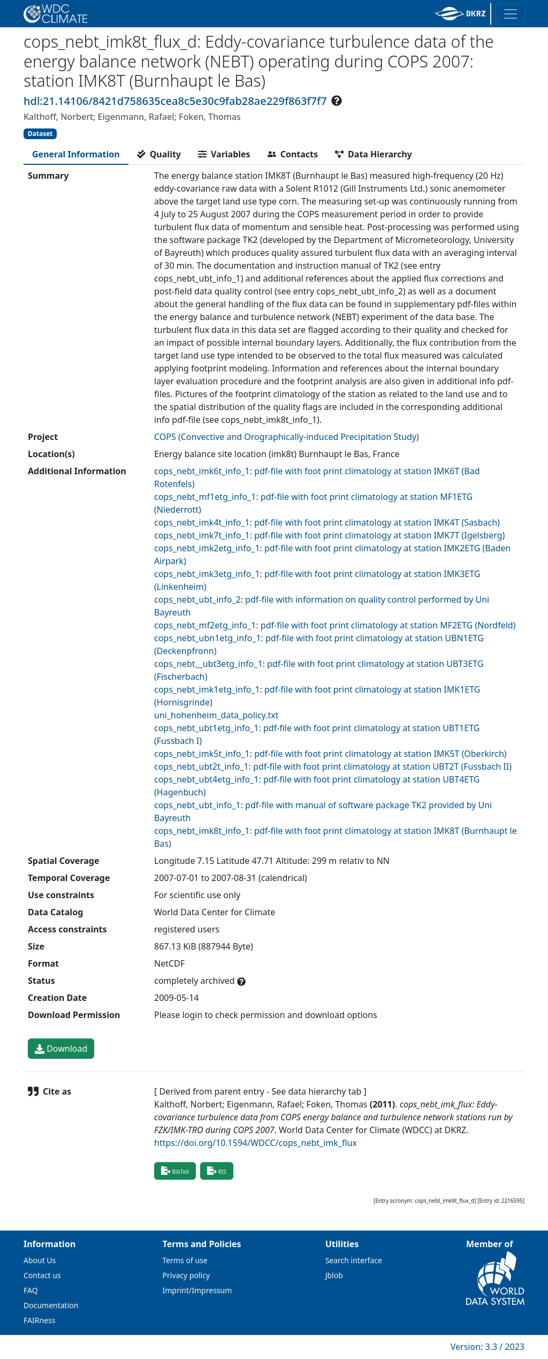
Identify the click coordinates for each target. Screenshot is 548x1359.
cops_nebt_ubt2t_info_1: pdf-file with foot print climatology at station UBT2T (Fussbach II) (333, 766)
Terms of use (185, 1260)
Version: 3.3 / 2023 (487, 1347)
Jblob (334, 1275)
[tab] (76, 154)
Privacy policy (186, 1275)
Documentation (51, 1305)
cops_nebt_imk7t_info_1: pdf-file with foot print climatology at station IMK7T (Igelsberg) (329, 535)
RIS (216, 1170)
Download (61, 1048)
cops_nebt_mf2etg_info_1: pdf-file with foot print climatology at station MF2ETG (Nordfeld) (334, 625)
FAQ (31, 1290)
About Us (40, 1260)
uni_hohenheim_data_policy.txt (216, 715)
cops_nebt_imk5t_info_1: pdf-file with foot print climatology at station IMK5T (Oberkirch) (330, 754)
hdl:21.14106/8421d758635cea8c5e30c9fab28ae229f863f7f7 (175, 101)
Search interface (353, 1260)
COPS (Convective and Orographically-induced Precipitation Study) (286, 437)
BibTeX (175, 1170)
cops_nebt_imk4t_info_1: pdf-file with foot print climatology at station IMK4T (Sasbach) (327, 522)
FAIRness (39, 1320)
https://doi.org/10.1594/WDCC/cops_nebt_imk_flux (255, 1143)
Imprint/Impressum (197, 1290)
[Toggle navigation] (511, 14)
